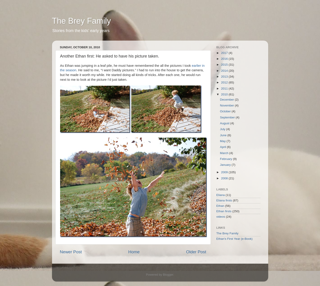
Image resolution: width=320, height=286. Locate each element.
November (227, 105)
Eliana (220, 195)
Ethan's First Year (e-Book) (234, 238)
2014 (225, 70)
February (226, 159)
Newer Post (71, 251)
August (225, 123)
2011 (225, 88)
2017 (225, 53)
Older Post (196, 251)
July (223, 129)
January (226, 164)
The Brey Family (81, 20)
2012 (225, 82)
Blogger (168, 274)
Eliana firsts (224, 200)
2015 (225, 64)
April (223, 147)
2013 (225, 76)
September (228, 117)
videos (220, 216)
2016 (225, 58)
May (223, 141)
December (227, 99)
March (224, 153)
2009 (225, 172)
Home (134, 251)
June (223, 135)
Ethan (220, 206)
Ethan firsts (224, 211)
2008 (225, 178)
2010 (225, 94)
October (226, 111)
